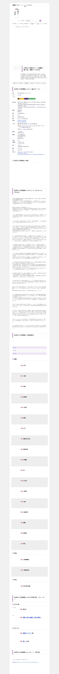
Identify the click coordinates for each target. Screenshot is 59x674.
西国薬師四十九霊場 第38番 (22, 120)
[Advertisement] (29, 37)
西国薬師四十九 (31, 98)
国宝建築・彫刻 (22, 98)
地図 (26, 23)
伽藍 (15, 347)
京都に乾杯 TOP (17, 26)
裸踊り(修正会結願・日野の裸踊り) (32, 617)
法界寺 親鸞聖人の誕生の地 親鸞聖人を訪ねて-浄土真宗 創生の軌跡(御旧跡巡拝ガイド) (31, 154)
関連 (15, 350)
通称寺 (34, 98)
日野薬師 (24, 129)
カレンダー (38, 23)
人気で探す (32, 23)
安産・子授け (26, 98)
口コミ (44, 23)
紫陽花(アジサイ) (27, 633)
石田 (29, 123)
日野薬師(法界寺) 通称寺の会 (22, 153)
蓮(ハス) (25, 641)
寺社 (18, 98)
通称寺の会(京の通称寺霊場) (22, 121)
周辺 (15, 353)
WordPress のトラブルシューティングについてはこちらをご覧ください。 (25, 662)
